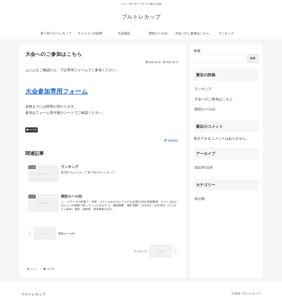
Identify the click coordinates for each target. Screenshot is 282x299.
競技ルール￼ (204, 109)
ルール (30, 70)
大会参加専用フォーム (56, 91)
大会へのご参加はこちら (213, 99)
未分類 (31, 129)
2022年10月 (203, 167)
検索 (197, 51)
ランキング (203, 89)
